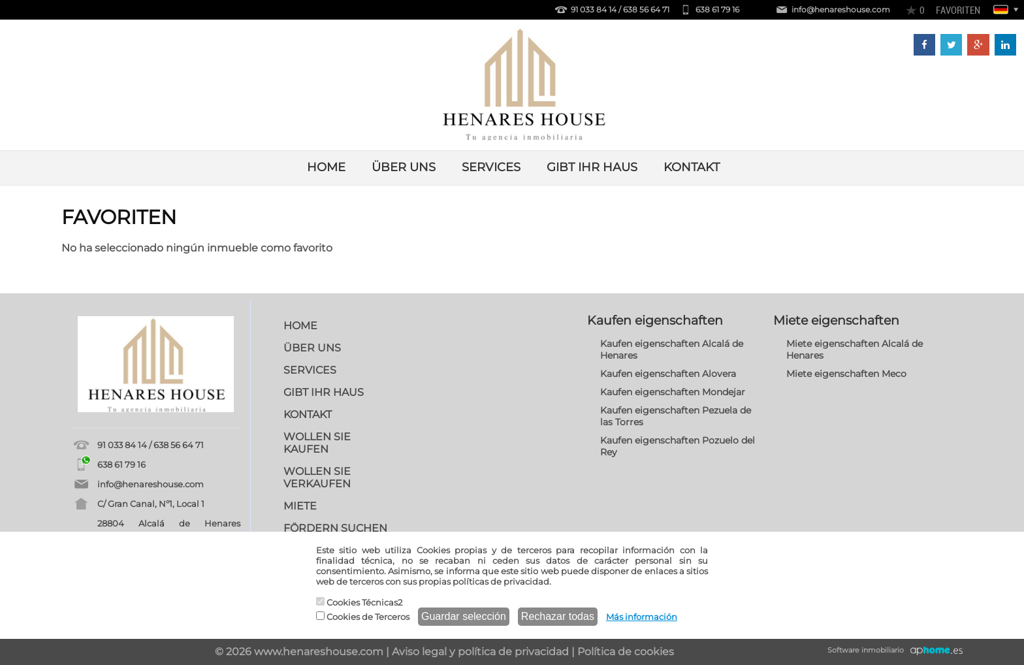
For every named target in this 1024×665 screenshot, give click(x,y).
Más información (641, 616)
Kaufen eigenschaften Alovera (668, 374)
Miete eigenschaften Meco (846, 374)
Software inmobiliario (865, 650)
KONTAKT (692, 167)
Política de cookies (625, 651)
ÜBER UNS (404, 167)
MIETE (300, 506)
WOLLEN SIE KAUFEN (317, 442)
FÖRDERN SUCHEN (335, 528)
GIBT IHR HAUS (592, 167)
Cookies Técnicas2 (359, 602)
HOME (326, 167)
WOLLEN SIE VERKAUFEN (317, 477)
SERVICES (491, 167)
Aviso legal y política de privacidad (480, 651)
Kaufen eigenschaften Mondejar (672, 392)
